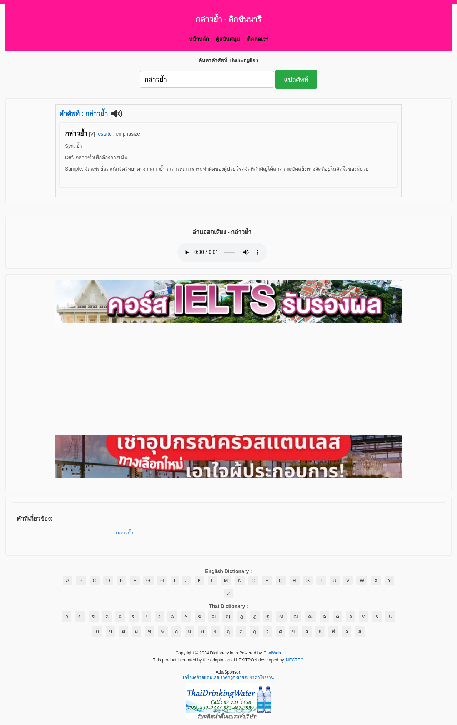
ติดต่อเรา (257, 39)
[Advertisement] (228, 380)
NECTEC (294, 660)
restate (104, 134)
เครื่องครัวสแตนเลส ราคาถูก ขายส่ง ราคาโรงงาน (228, 678)
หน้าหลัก (199, 39)
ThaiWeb (272, 653)
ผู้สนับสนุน (228, 39)
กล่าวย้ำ (125, 533)
